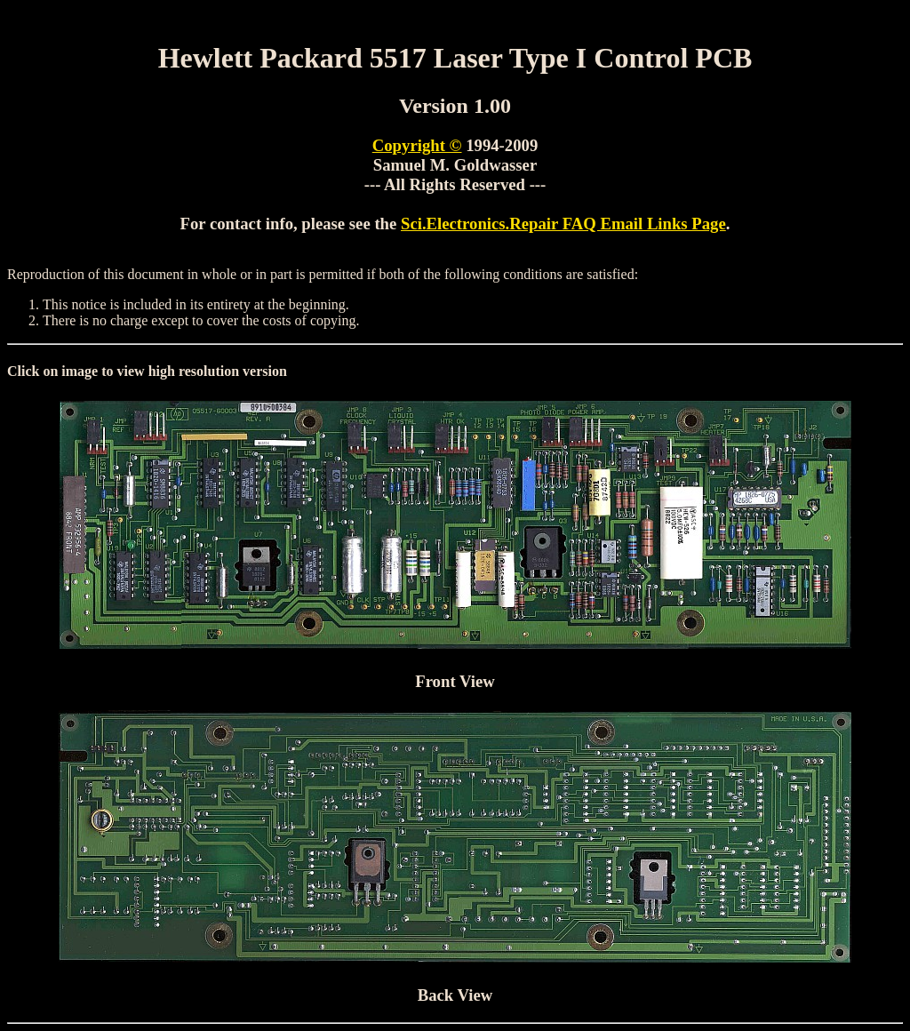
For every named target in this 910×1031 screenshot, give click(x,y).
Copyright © (417, 145)
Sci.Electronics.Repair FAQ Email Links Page (563, 223)
